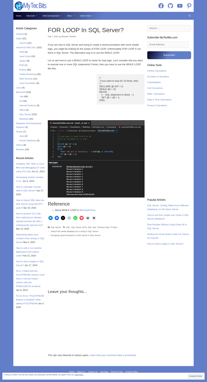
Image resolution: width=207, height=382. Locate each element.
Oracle (19, 131)
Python (22, 70)
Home (18, 16)
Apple (19, 38)
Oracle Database (27, 140)
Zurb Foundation (27, 83)
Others (19, 145)
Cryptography (154, 82)
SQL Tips (92, 227)
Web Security (26, 78)
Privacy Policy (132, 372)
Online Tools (88, 16)
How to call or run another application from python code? (29, 252)
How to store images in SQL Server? (165, 244)
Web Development (54, 16)
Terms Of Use (117, 372)
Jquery (22, 61)
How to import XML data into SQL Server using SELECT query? (30, 204)
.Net (21, 96)
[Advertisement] (70, 95)
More (72, 16)
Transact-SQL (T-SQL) (107, 227)
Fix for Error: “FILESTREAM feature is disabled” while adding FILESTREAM (30, 300)
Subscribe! (169, 55)
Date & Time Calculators (159, 99)
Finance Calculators (157, 105)
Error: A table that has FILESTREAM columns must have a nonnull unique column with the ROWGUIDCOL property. (30, 279)
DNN (21, 52)
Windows (24, 119)
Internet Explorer (27, 105)
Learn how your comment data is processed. (113, 355)
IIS (20, 101)
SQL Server (56, 227)
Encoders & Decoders (158, 76)
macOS (23, 43)
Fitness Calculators (156, 71)
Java (21, 136)
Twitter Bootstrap (27, 74)
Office (22, 110)
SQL (68, 227)
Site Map (104, 372)
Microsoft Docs (87, 210)
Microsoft (33, 16)
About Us (81, 372)
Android (20, 34)
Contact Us (93, 372)
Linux (18, 87)
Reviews (20, 149)
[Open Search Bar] (190, 16)
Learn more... (79, 375)
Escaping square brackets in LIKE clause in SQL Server (76, 235)
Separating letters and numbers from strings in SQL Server (30, 238)
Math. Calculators (156, 94)
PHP (21, 65)
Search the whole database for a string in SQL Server (74, 231)
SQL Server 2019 (79, 227)
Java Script (24, 56)
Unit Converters (155, 88)
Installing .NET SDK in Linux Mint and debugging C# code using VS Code (30, 168)
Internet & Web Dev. (26, 47)
